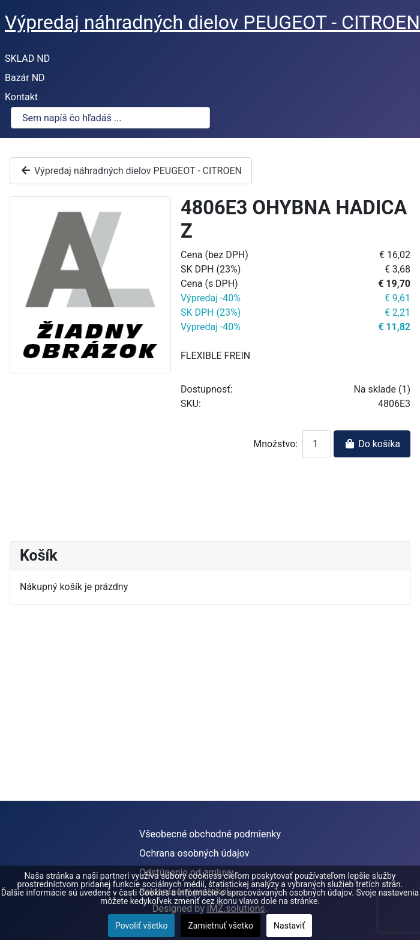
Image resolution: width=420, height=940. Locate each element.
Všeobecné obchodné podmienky (210, 834)
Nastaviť (289, 925)
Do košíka (372, 444)
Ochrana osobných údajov (194, 853)
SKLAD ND (27, 58)
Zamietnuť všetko (220, 925)
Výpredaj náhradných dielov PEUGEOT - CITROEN (131, 170)
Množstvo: (275, 444)
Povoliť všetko (141, 925)
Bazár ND (25, 77)
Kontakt (21, 97)
